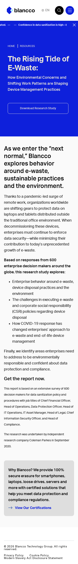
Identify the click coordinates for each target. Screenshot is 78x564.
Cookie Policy (39, 555)
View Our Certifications (29, 508)
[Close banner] (74, 25)
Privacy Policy (14, 555)
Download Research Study (38, 108)
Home (11, 46)
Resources (27, 46)
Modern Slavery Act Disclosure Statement (33, 558)
